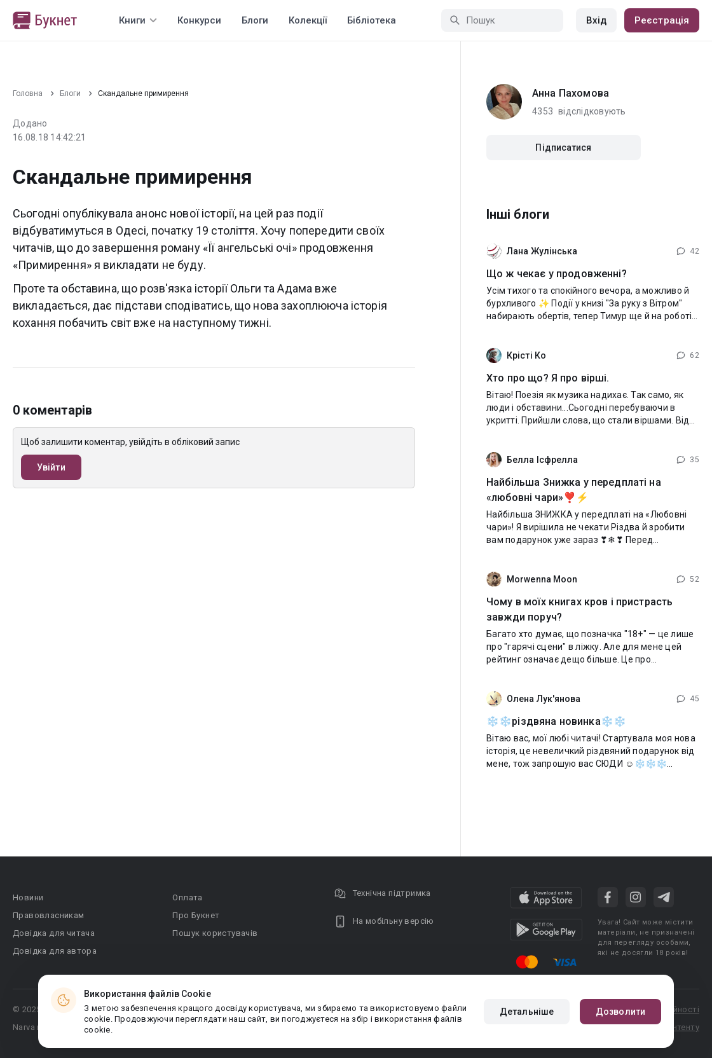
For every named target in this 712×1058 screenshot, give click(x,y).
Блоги (255, 20)
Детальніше (527, 1011)
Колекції (308, 20)
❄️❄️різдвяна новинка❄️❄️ (556, 721)
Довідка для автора (55, 951)
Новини (28, 897)
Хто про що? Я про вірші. (548, 378)
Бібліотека (371, 20)
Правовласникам (49, 915)
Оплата (187, 897)
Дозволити (620, 1011)
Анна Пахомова (570, 93)
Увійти (51, 467)
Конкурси (199, 20)
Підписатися (563, 147)
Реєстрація (661, 20)
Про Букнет (195, 915)
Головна (28, 93)
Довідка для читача (54, 933)
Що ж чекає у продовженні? (556, 274)
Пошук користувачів (214, 933)
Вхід (596, 20)
